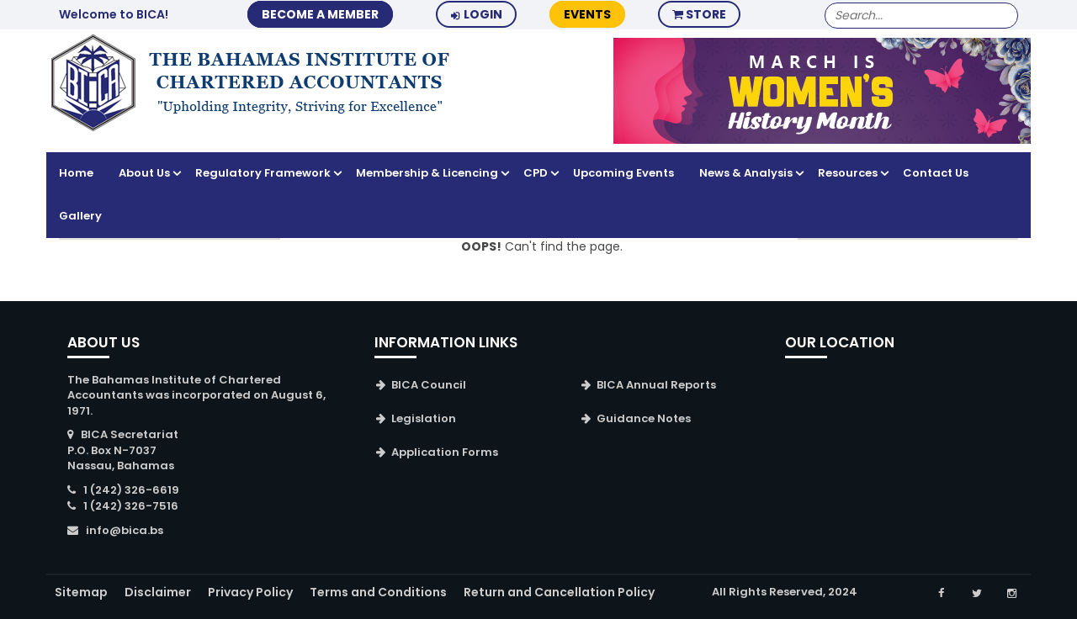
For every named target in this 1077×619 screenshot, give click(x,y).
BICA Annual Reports (656, 385)
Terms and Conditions (378, 592)
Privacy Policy (250, 592)
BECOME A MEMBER (320, 14)
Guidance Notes (644, 418)
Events (587, 14)
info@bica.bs (124, 530)
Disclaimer (158, 592)
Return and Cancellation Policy (559, 592)
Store (699, 14)
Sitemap (81, 592)
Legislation (423, 418)
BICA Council (428, 385)
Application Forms (444, 452)
